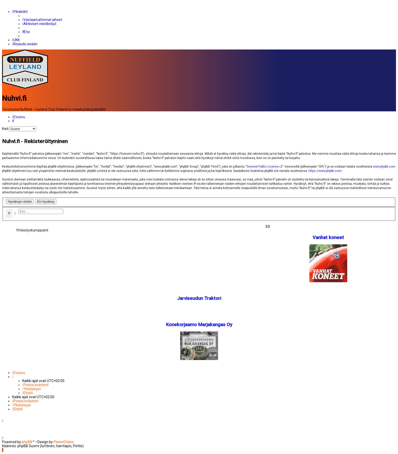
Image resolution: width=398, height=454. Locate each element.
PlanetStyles (64, 442)
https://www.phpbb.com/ (325, 170)
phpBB (27, 442)
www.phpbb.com (384, 166)
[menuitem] (42, 20)
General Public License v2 (265, 166)
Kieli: (5, 128)
